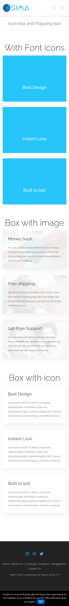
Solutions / (45, 564)
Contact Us (34, 568)
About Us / (18, 564)
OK (41, 602)
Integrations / (59, 564)
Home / (6, 564)
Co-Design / (31, 564)
